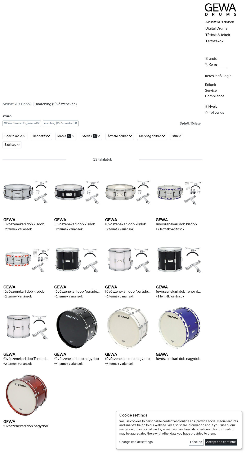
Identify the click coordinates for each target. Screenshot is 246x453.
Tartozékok (214, 41)
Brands (211, 58)
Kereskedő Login (218, 76)
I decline (196, 442)
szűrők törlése (190, 123)
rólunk (210, 85)
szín (176, 136)
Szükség (12, 144)
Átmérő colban (120, 136)
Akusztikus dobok (17, 104)
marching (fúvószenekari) (60, 123)
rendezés (41, 136)
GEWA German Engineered (21, 123)
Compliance (214, 96)
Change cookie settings (136, 442)
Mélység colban (152, 136)
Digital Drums (216, 28)
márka (65, 136)
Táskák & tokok (217, 35)
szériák (91, 136)
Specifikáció (15, 136)
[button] (224, 106)
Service (211, 90)
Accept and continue (221, 442)
